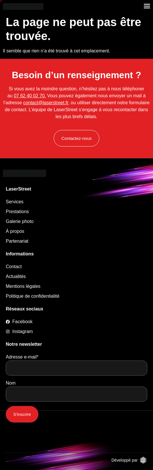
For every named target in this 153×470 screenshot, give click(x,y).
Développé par (124, 460)
